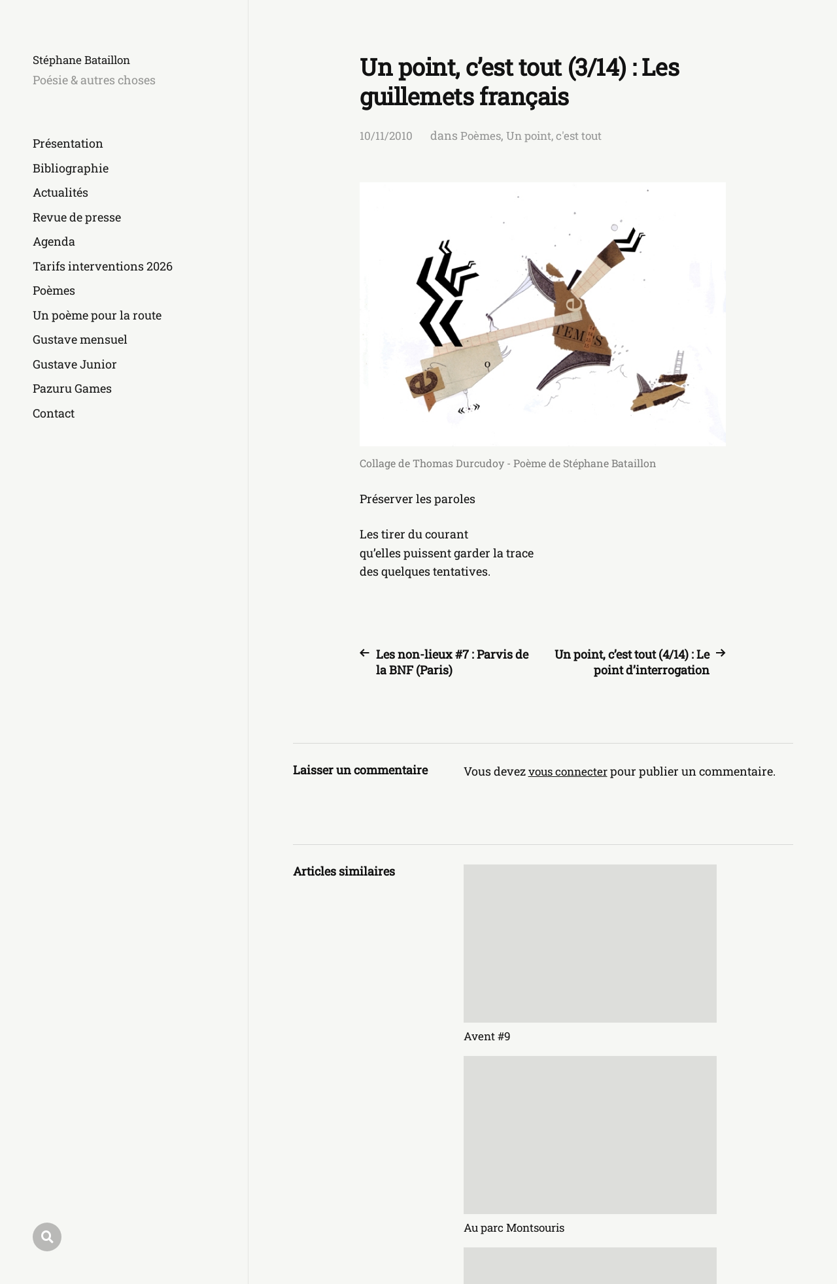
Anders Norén (758, 1226)
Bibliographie (71, 168)
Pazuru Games (72, 388)
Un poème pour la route (97, 315)
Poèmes (54, 290)
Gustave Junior (75, 364)
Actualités (60, 192)
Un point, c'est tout (559, 135)
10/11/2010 (386, 135)
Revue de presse (77, 217)
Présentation (68, 143)
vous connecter (570, 771)
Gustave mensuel (80, 339)
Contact (54, 413)
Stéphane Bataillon (86, 59)
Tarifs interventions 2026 (103, 266)
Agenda (54, 241)
